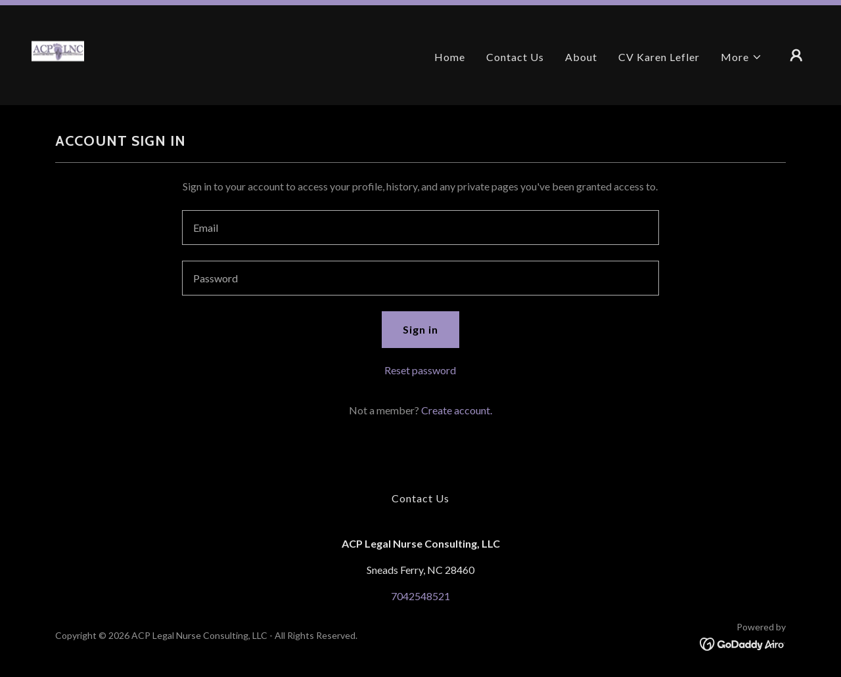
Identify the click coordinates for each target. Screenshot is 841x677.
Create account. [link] (456, 410)
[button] (741, 57)
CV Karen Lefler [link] (659, 57)
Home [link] (449, 57)
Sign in (420, 329)
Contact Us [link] (515, 57)
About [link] (581, 57)
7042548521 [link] (420, 596)
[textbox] (420, 227)
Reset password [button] (420, 370)
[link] (58, 53)
